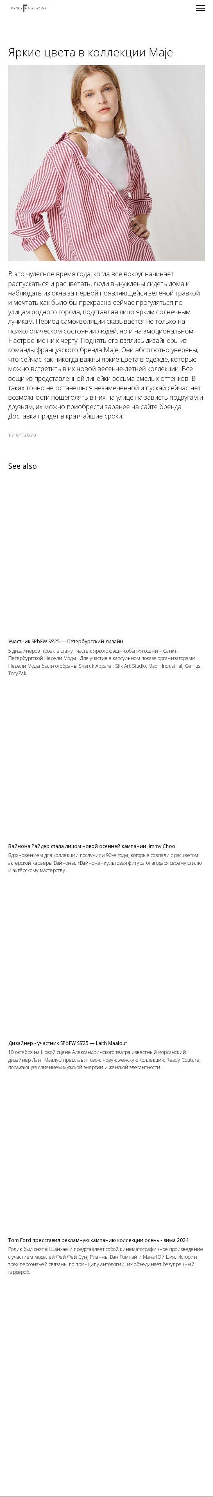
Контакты (106, 1492)
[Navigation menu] (200, 8)
